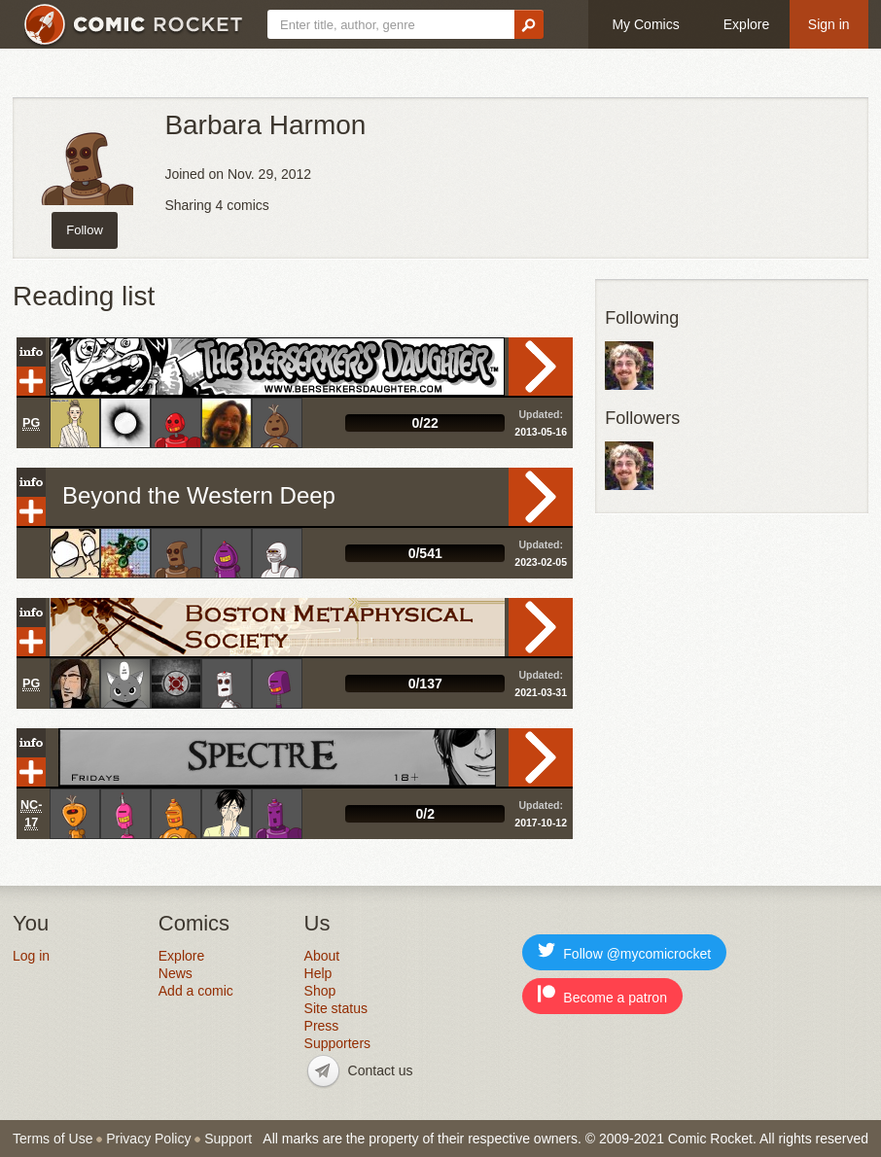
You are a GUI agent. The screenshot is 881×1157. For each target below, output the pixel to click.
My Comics (645, 24)
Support (228, 1138)
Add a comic (196, 991)
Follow (84, 230)
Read (541, 366)
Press (321, 1026)
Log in (31, 956)
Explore (746, 24)
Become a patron (602, 995)
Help (318, 973)
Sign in (829, 24)
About (322, 956)
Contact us (380, 1070)
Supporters (337, 1043)
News (176, 973)
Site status (336, 1008)
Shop (320, 991)
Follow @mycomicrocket (624, 951)
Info (31, 352)
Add (31, 381)
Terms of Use (52, 1138)
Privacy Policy (148, 1138)
